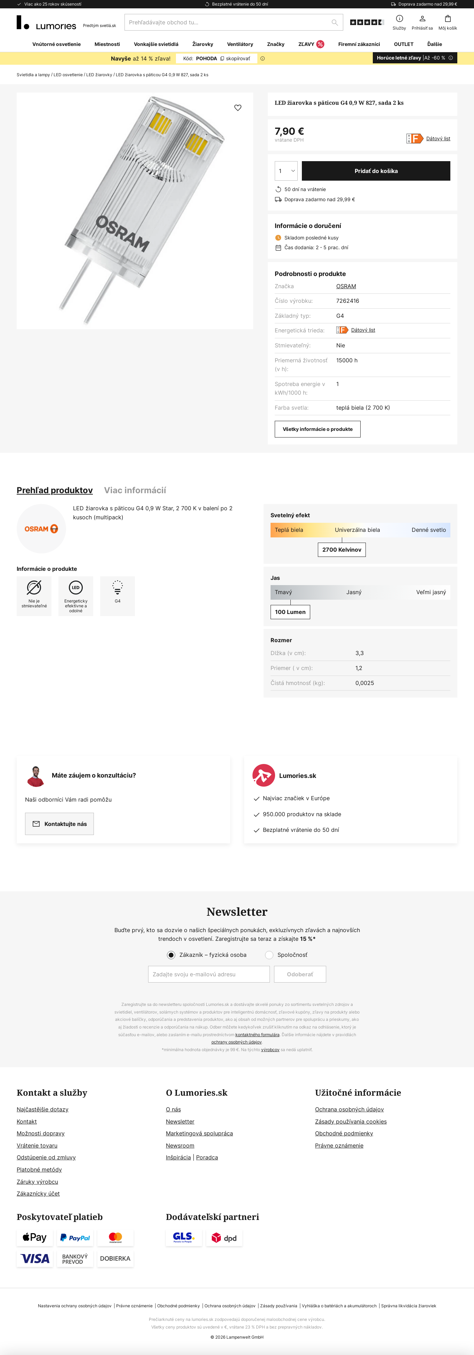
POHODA (216, 58)
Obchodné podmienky (344, 1133)
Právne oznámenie (339, 1145)
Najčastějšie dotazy (43, 1109)
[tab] (55, 490)
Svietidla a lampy (33, 75)
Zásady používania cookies (351, 1121)
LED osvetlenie (68, 75)
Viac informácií (135, 490)
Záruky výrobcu (37, 1181)
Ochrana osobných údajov (349, 1109)
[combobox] (234, 22)
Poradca (207, 1157)
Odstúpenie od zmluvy (46, 1157)
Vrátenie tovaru (37, 1145)
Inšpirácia (178, 1157)
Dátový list (438, 138)
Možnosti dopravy (41, 1133)
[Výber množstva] (286, 171)
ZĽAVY (311, 44)
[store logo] (66, 22)
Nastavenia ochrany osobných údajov (75, 1306)
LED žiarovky (99, 75)
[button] (238, 108)
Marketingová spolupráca (199, 1133)
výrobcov (270, 1050)
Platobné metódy (39, 1169)
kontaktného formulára (257, 1035)
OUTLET (403, 44)
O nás (173, 1109)
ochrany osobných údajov (236, 1042)
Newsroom (180, 1145)
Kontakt (27, 1121)
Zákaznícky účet (38, 1193)
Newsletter (180, 1121)
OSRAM (346, 286)
